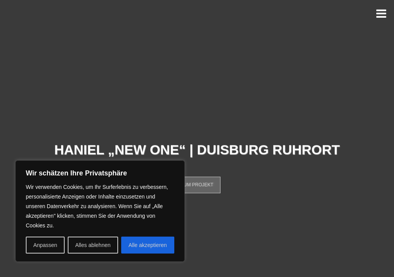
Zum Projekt (197, 187)
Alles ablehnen (92, 245)
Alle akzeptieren (148, 245)
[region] (100, 211)
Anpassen (45, 245)
